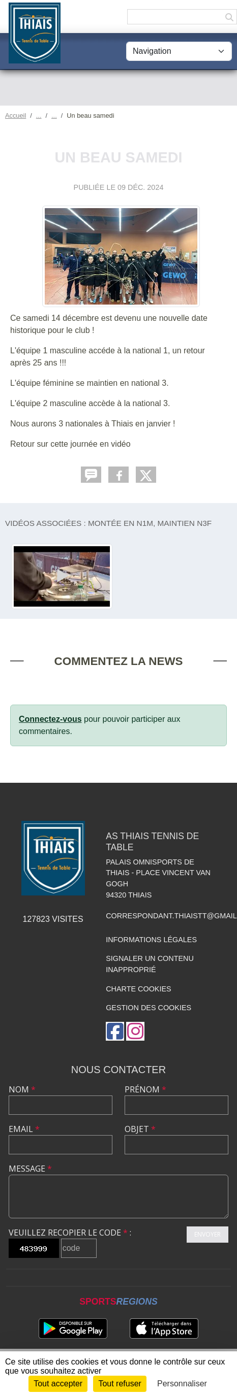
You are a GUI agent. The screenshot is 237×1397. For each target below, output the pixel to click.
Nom (22, 1089)
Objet (140, 1129)
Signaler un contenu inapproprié (150, 964)
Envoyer (207, 1234)
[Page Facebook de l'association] (115, 1031)
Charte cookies (138, 989)
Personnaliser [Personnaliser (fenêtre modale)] (182, 1383)
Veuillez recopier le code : (70, 1232)
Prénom (145, 1089)
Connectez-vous (50, 719)
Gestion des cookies (148, 1008)
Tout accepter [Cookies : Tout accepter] (58, 1383)
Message (30, 1168)
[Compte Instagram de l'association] (135, 1031)
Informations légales (151, 940)
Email (24, 1129)
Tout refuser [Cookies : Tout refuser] (119, 1383)
